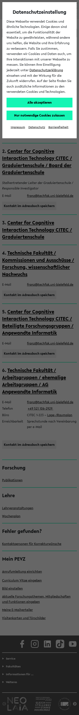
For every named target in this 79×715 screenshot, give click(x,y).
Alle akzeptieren (39, 102)
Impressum (18, 127)
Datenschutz (36, 127)
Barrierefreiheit (58, 127)
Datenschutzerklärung (46, 70)
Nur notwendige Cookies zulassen (39, 115)
